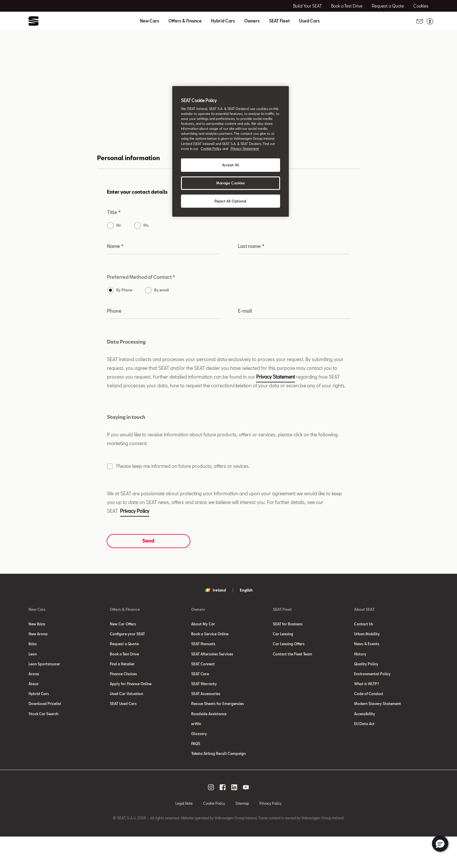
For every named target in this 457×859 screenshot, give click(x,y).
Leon (33, 659)
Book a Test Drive (124, 659)
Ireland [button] (215, 590)
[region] (230, 151)
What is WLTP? (366, 694)
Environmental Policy (372, 682)
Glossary (199, 752)
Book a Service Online (209, 636)
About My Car (203, 624)
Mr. (119, 225)
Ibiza (33, 647)
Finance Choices (123, 682)
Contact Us (363, 624)
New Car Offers (123, 624)
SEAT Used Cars (123, 717)
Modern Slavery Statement (377, 717)
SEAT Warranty (204, 694)
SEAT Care (200, 682)
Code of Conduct (368, 706)
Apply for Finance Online (131, 694)
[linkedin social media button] (234, 809)
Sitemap (242, 825)
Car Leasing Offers (289, 647)
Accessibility (364, 729)
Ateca (33, 694)
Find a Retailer (122, 671)
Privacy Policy (134, 511)
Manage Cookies (230, 183)
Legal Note (184, 825)
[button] (440, 843)
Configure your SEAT (127, 636)
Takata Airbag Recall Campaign (218, 776)
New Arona (38, 636)
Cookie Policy (214, 825)
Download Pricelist (45, 717)
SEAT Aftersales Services (212, 659)
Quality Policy (366, 671)
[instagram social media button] (211, 809)
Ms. (146, 225)
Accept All (230, 165)
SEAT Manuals (203, 647)
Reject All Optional (231, 201)
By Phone (124, 290)
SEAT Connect (203, 671)
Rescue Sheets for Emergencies (217, 717)
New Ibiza (37, 624)
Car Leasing (283, 636)
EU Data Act (364, 741)
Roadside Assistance (208, 729)
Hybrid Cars (223, 21)
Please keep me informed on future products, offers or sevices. (183, 466)
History (360, 659)
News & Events (366, 647)
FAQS (195, 764)
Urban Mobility (367, 636)
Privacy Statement (275, 376)
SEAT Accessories (205, 706)
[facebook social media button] (222, 809)
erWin (196, 741)
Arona (34, 682)
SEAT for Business (288, 624)
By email (161, 290)
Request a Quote (124, 647)
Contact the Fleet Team (292, 659)
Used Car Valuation (126, 706)
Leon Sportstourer (44, 671)
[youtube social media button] (245, 809)
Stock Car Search (43, 729)
